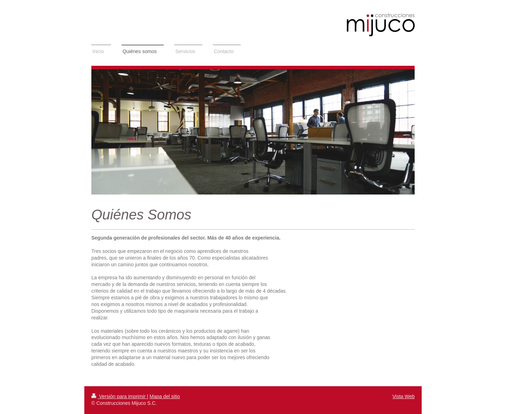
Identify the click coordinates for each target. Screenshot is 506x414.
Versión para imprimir (119, 396)
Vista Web (404, 396)
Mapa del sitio (165, 396)
